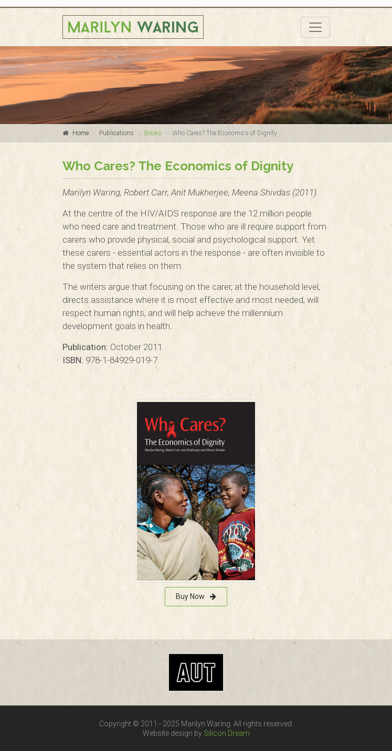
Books (153, 133)
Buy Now (196, 596)
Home (80, 133)
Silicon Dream (227, 733)
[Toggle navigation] (315, 27)
